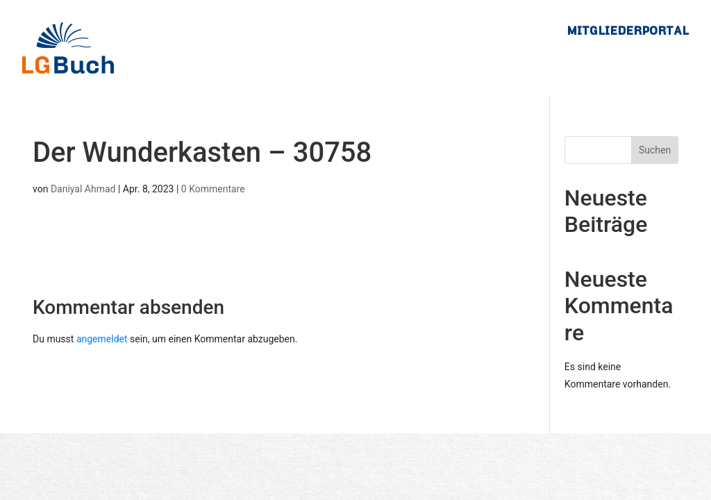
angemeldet (102, 338)
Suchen (655, 150)
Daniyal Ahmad (83, 188)
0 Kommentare (213, 188)
